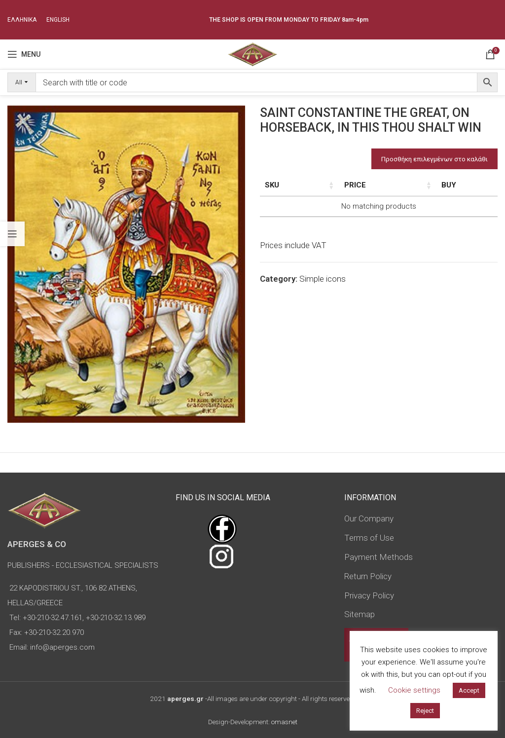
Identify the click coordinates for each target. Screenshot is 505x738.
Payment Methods (378, 557)
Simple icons (322, 300)
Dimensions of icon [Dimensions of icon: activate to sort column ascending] (359, 190)
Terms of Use (369, 538)
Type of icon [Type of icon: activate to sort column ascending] (410, 196)
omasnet (284, 722)
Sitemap (359, 614)
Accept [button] (469, 690)
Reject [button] (425, 710)
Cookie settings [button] (414, 690)
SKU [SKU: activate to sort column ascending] (272, 185)
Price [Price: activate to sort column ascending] (449, 185)
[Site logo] (252, 53)
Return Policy (368, 576)
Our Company (369, 518)
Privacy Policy (369, 595)
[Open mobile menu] (23, 54)
